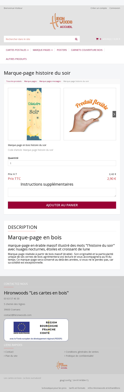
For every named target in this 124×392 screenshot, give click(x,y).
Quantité (13, 157)
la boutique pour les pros (54, 388)
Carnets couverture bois (87, 49)
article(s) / (108, 38)
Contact (9, 351)
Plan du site (11, 355)
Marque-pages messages (50, 81)
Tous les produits (13, 81)
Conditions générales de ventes (82, 351)
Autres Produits (16, 58)
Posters (62, 49)
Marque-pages (43, 49)
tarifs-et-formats (77, 388)
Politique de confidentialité (79, 355)
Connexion (114, 8)
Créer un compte (99, 8)
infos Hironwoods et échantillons (104, 388)
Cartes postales (17, 49)
